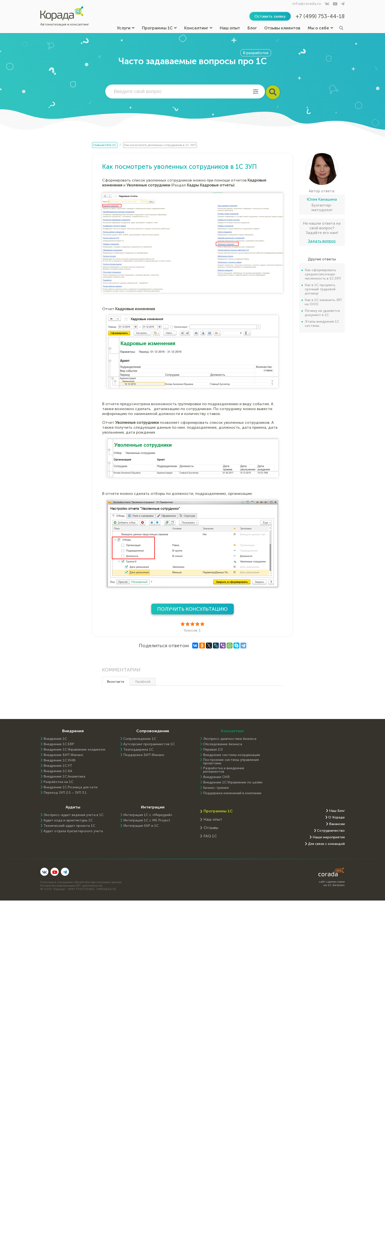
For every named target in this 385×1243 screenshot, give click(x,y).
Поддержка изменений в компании (232, 793)
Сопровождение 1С (139, 739)
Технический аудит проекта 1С (69, 826)
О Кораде (336, 817)
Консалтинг (198, 28)
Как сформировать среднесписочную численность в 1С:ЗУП (323, 274)
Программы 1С (159, 28)
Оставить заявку (270, 16)
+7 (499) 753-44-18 (320, 16)
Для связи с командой (326, 844)
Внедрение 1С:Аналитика (64, 776)
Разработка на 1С (58, 782)
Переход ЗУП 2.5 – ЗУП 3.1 (65, 792)
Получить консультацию (192, 609)
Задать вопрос (322, 241)
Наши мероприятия (329, 837)
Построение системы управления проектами (231, 761)
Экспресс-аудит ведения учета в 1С (73, 815)
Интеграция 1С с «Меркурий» (147, 815)
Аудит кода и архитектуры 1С (68, 820)
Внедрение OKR (216, 777)
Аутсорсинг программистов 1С (149, 744)
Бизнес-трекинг (216, 788)
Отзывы (211, 827)
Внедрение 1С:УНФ (59, 760)
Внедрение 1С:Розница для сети (70, 787)
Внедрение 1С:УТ (57, 766)
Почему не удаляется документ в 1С (322, 313)
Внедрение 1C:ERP (58, 744)
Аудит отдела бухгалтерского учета (73, 831)
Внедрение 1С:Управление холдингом (74, 749)
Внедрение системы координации (231, 755)
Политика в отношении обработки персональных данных (81, 882)
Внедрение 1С (55, 739)
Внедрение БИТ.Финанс (63, 755)
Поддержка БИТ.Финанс (144, 755)
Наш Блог (337, 811)
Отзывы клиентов (282, 28)
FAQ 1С (210, 836)
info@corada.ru (306, 3)
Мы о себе (320, 28)
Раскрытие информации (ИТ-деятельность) (71, 885)
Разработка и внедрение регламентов (223, 770)
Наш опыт (230, 28)
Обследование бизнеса (222, 744)
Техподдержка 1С (138, 749)
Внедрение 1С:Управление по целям (232, 782)
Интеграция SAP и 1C (141, 826)
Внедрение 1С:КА (57, 771)
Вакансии (337, 824)
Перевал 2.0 (213, 749)
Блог (252, 28)
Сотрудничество (331, 830)
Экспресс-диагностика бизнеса (229, 739)
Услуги (126, 28)
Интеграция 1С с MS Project (146, 820)
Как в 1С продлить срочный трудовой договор (320, 289)
